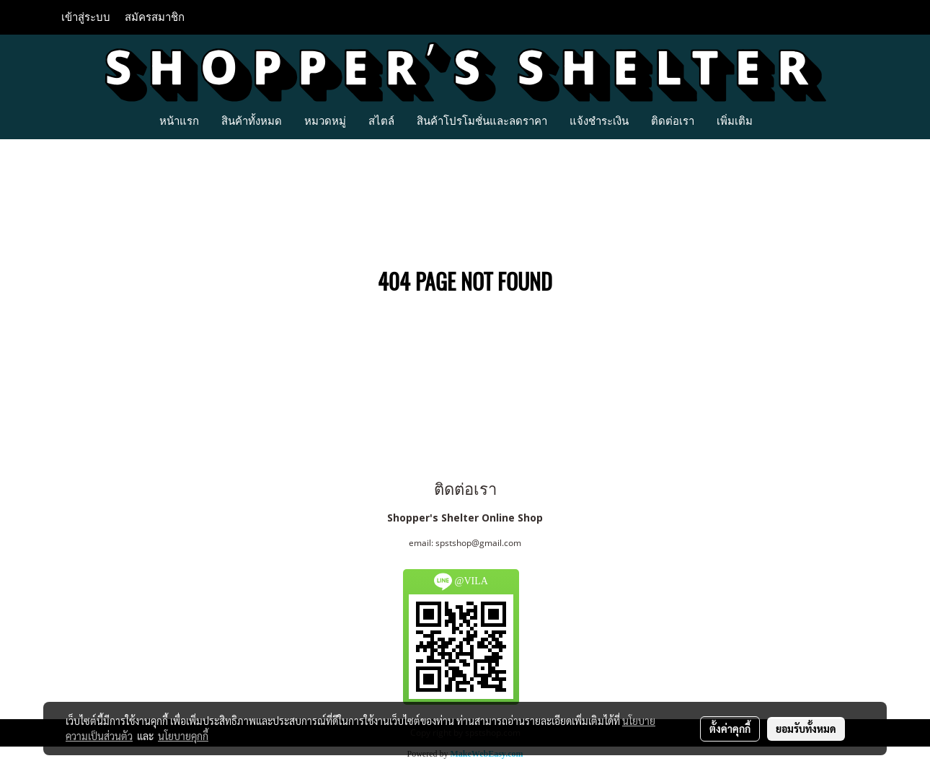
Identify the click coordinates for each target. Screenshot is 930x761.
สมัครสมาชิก (155, 17)
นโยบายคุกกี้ (183, 735)
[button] (776, 120)
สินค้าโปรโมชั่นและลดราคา (482, 120)
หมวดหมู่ (325, 120)
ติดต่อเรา (672, 120)
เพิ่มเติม (735, 120)
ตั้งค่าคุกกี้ (729, 728)
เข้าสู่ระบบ (85, 17)
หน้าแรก (179, 120)
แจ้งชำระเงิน (599, 120)
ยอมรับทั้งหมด (806, 728)
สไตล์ (381, 120)
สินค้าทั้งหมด (251, 120)
